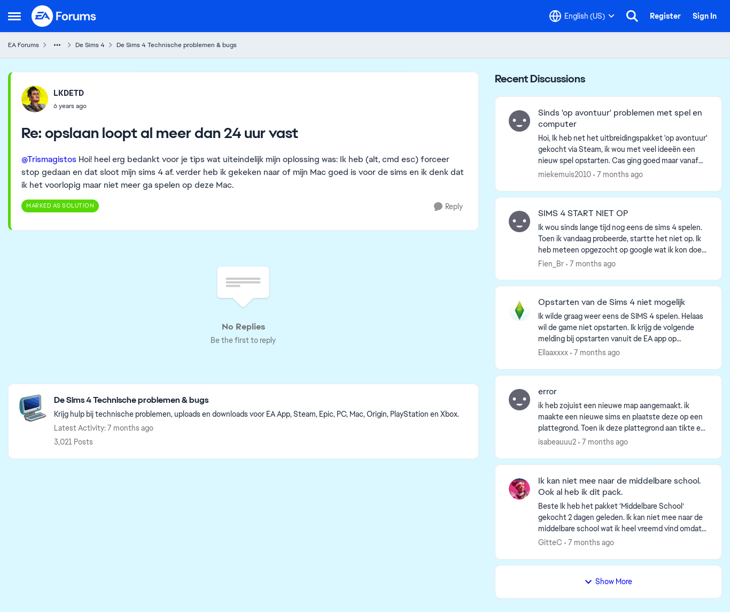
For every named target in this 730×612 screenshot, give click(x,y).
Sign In (705, 16)
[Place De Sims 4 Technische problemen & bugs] (256, 400)
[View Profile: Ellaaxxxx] (519, 310)
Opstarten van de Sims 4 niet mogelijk (611, 302)
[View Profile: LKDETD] (34, 99)
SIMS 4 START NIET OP (583, 213)
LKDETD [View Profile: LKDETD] (68, 93)
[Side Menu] (14, 16)
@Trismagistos (48, 159)
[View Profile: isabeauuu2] (519, 399)
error (547, 391)
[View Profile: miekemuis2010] (519, 121)
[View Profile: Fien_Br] (519, 221)
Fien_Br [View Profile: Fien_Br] (551, 263)
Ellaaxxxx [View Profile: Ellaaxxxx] (553, 352)
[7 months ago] (618, 174)
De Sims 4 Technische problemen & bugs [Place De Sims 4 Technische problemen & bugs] (177, 45)
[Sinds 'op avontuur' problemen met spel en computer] (623, 149)
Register (665, 16)
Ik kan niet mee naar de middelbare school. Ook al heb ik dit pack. (619, 487)
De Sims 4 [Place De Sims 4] (90, 45)
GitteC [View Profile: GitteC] (550, 542)
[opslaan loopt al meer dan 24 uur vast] (70, 106)
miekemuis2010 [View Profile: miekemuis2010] (564, 174)
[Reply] (448, 207)
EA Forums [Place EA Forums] (23, 45)
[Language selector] (582, 16)
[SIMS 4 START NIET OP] (623, 238)
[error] (623, 417)
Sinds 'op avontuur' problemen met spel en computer (620, 118)
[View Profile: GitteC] (519, 489)
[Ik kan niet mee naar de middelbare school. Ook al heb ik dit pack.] (623, 517)
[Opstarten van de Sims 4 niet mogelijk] (623, 328)
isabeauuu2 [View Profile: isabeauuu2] (557, 442)
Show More (608, 581)
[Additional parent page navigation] (57, 44)
